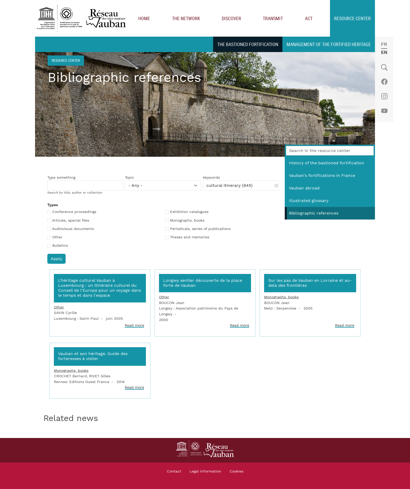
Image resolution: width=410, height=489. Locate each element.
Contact (174, 471)
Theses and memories (189, 237)
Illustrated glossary (308, 201)
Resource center (352, 18)
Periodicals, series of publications (200, 229)
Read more (134, 325)
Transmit (273, 18)
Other (57, 237)
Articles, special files (70, 220)
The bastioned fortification (247, 44)
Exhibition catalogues (189, 212)
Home (144, 18)
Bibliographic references (313, 213)
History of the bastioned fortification (326, 163)
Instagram (384, 96)
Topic (129, 177)
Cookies (236, 471)
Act (308, 18)
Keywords (211, 177)
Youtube (384, 111)
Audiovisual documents (73, 229)
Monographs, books (187, 220)
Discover (231, 18)
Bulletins (60, 246)
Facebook (384, 81)
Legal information (205, 471)
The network (186, 18)
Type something (61, 177)
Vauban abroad (304, 188)
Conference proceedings (74, 212)
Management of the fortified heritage (329, 44)
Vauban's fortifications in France (322, 175)
